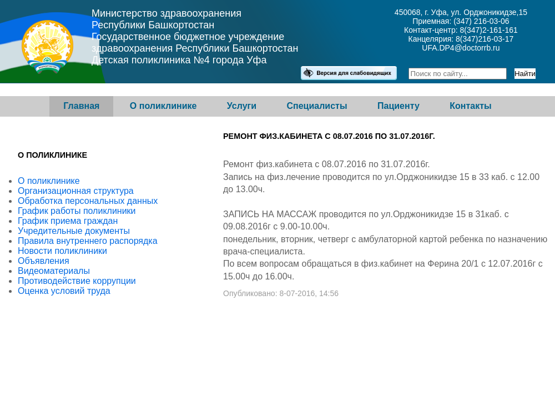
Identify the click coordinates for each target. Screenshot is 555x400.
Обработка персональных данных (88, 201)
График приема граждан (68, 221)
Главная (81, 106)
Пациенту (398, 106)
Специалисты (316, 106)
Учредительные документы (74, 231)
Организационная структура (76, 191)
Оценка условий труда (64, 291)
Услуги (241, 106)
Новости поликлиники (62, 251)
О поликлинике (163, 106)
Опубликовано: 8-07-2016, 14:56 (281, 293)
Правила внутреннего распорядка (88, 241)
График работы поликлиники (77, 211)
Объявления (43, 261)
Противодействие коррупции (77, 281)
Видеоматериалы (54, 271)
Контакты (470, 106)
